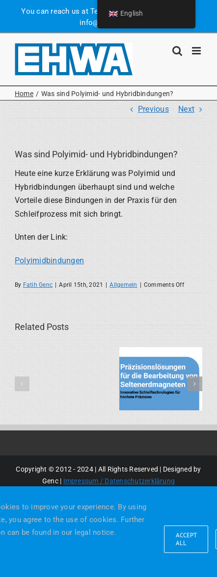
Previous (153, 109)
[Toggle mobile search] (177, 51)
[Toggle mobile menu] (197, 51)
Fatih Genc (38, 284)
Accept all (186, 539)
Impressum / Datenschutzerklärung (119, 481)
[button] (22, 383)
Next (186, 109)
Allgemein (123, 284)
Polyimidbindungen (49, 260)
